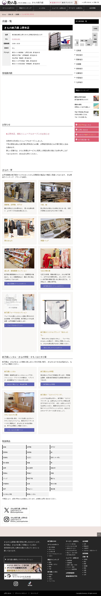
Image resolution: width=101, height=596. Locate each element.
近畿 (85, 570)
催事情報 (69, 560)
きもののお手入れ (72, 550)
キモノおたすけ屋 (72, 546)
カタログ (87, 135)
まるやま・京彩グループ (90, 550)
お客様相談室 (70, 573)
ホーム (4, 14)
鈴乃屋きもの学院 (49, 384)
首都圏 (17, 14)
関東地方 (79, 59)
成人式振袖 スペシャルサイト (16, 283)
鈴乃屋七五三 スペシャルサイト (54, 286)
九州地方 (79, 82)
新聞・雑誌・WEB (72, 565)
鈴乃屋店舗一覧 (84, 140)
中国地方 (79, 78)
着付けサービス (71, 548)
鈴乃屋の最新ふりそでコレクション (20, 559)
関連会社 (86, 546)
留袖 (50, 566)
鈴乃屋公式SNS (71, 555)
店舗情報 (69, 562)
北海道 (78, 50)
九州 (85, 574)
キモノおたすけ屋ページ (15, 430)
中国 (85, 572)
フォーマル (52, 581)
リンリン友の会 (71, 544)
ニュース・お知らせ (72, 558)
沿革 (85, 544)
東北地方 (79, 55)
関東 (85, 563)
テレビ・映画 (70, 567)
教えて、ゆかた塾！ (72, 552)
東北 (85, 561)
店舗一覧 (96, 2)
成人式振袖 (52, 547)
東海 (85, 568)
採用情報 (85, 553)
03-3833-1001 (16, 39)
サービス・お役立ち (72, 541)
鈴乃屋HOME (52, 541)
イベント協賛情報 (72, 569)
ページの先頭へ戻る (99, 534)
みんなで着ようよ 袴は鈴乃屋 (17, 384)
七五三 (50, 556)
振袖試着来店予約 (71, 576)
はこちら (84, 125)
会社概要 (85, 541)
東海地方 (79, 68)
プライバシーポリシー (21, 593)
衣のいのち (52, 549)
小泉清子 (86, 548)
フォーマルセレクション (15, 325)
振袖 (50, 562)
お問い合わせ (87, 2)
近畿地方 (79, 73)
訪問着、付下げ (53, 564)
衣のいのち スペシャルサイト (53, 348)
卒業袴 (50, 574)
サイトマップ (34, 593)
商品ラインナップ (53, 559)
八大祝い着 (52, 551)
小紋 (50, 568)
